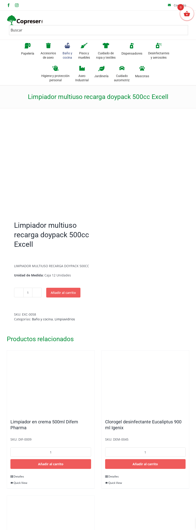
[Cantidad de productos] (27, 292)
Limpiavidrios (65, 319)
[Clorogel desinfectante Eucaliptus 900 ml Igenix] (145, 382)
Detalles (19, 476)
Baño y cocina (42, 319)
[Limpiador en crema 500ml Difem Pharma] (50, 382)
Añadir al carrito (63, 292)
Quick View (20, 483)
